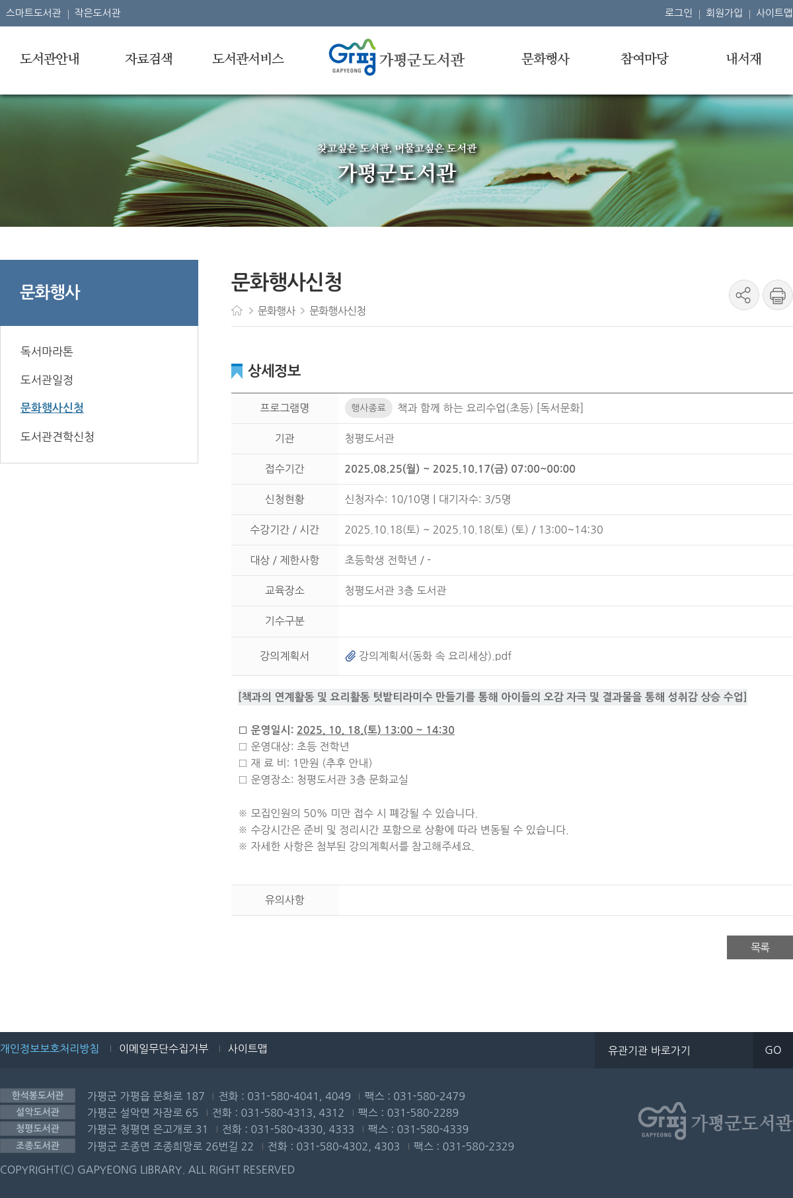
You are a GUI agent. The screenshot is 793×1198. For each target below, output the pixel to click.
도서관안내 (49, 59)
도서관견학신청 (57, 436)
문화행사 (545, 59)
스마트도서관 (33, 13)
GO (773, 1050)
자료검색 (148, 59)
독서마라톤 (46, 351)
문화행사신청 (52, 408)
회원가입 (724, 13)
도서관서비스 (247, 59)
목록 (760, 947)
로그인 (679, 13)
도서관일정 (46, 379)
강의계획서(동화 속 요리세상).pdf (428, 656)
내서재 (743, 59)
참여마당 (644, 59)
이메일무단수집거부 (163, 1048)
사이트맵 (774, 13)
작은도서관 (98, 13)
